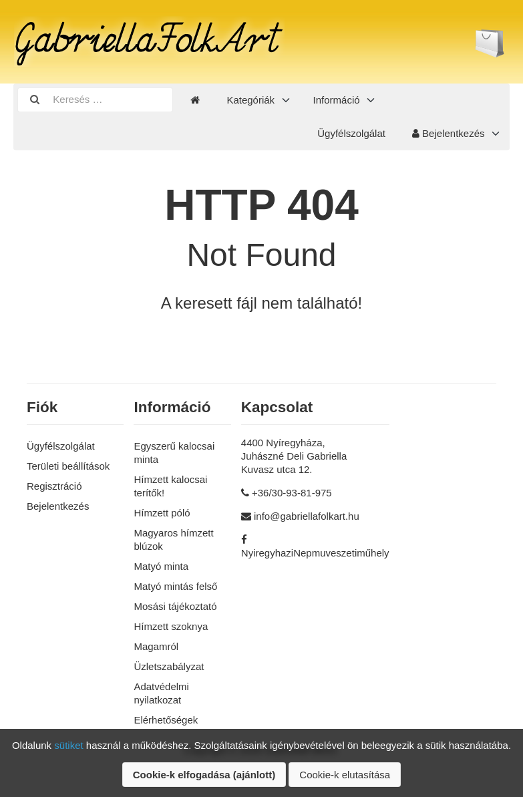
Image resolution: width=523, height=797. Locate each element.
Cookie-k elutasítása (344, 774)
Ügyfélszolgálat (351, 133)
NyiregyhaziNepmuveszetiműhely (315, 553)
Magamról (156, 646)
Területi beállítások (68, 466)
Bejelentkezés (448, 133)
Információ (336, 100)
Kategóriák (250, 100)
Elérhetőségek (166, 720)
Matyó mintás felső (175, 586)
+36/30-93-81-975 (292, 492)
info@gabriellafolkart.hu (306, 516)
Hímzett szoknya (171, 626)
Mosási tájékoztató (175, 606)
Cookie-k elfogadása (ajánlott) (204, 774)
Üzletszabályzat (169, 666)
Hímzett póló (162, 512)
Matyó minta (161, 566)
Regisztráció (54, 486)
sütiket (68, 745)
